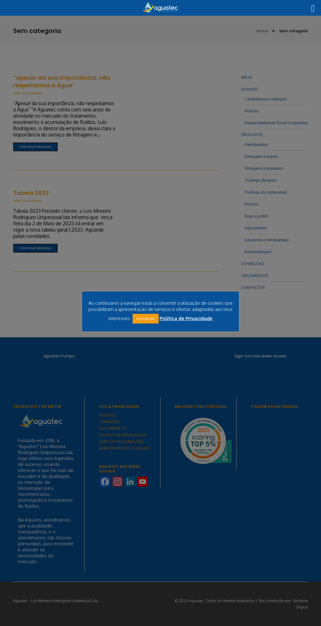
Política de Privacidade (186, 318)
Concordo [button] (145, 318)
